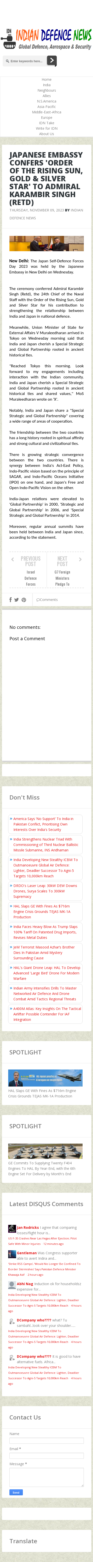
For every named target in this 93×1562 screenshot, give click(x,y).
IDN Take (46, 123)
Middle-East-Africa (46, 112)
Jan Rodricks (28, 1227)
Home (47, 79)
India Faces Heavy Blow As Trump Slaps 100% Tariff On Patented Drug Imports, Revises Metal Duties (45, 932)
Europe (46, 117)
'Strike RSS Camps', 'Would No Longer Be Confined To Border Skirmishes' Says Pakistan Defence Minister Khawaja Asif (44, 1269)
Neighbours (46, 90)
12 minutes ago (53, 1244)
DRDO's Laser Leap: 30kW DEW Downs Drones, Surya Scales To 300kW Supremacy (45, 891)
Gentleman (27, 1253)
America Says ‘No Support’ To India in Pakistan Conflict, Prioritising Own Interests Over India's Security (43, 824)
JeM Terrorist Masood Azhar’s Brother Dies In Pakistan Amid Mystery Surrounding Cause (44, 952)
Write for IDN (47, 128)
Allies (47, 95)
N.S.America (46, 101)
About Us (46, 133)
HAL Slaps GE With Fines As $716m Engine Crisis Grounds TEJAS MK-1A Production (41, 911)
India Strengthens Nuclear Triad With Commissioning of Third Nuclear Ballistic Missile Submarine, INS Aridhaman (45, 844)
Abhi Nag (25, 1283)
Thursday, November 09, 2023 (36, 210)
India (47, 84)
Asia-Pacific (46, 106)
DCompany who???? (34, 1320)
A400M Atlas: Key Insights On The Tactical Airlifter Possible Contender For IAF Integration (47, 1014)
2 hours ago (35, 1274)
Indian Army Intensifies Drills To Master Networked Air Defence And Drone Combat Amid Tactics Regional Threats (45, 993)
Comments (47, 599)
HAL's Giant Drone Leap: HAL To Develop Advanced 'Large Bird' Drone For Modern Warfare (46, 973)
